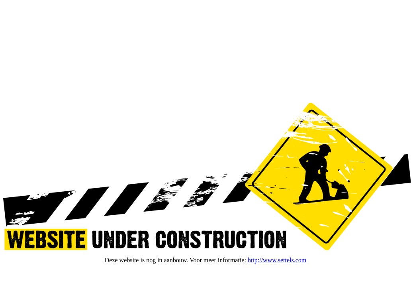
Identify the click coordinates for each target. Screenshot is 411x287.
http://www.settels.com (277, 260)
